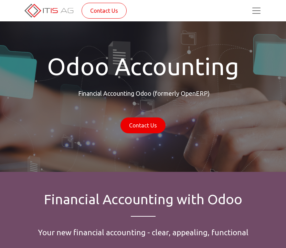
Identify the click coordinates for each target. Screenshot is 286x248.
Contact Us (104, 11)
